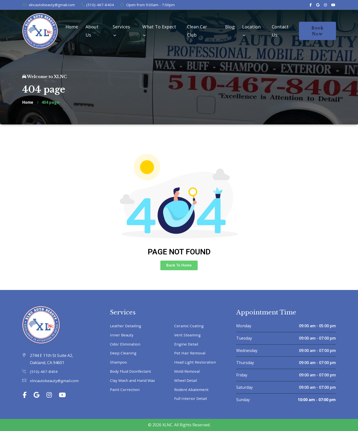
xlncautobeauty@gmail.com (48, 4)
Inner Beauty (122, 335)
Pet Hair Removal (190, 353)
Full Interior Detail (191, 398)
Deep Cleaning (123, 353)
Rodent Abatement (191, 389)
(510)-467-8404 (97, 4)
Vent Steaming (187, 335)
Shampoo (119, 362)
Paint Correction (125, 389)
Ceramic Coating (189, 325)
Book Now (317, 30)
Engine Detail (186, 344)
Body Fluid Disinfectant (131, 371)
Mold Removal (187, 371)
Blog (230, 27)
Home (71, 27)
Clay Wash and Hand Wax (133, 380)
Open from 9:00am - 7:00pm (147, 4)
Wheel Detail (186, 380)
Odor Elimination (125, 344)
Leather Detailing (126, 325)
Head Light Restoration (195, 362)
